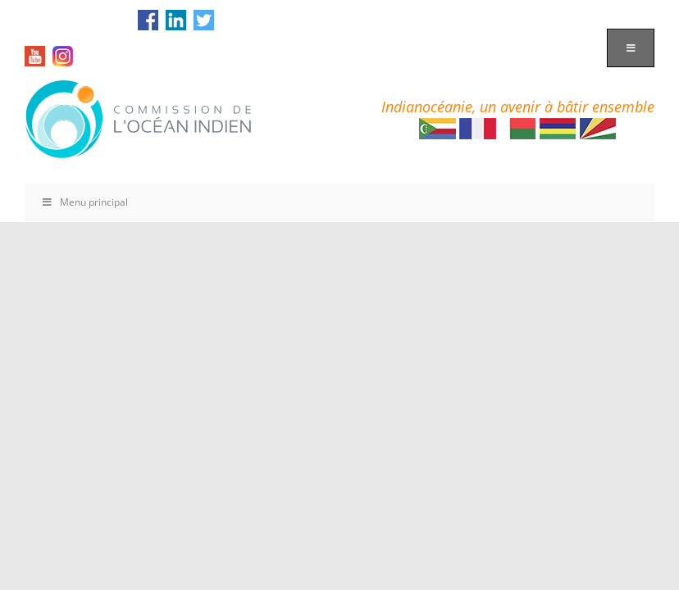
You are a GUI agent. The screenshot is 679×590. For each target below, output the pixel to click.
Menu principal (84, 202)
